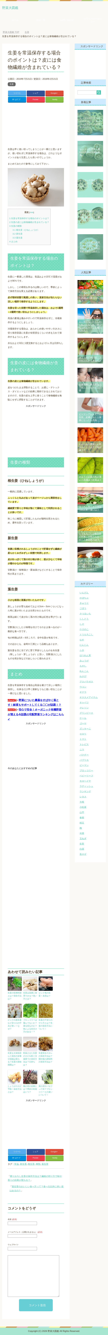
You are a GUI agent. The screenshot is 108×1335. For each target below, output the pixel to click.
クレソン (84, 709)
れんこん (84, 672)
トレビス (84, 745)
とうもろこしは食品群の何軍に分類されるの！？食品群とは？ (90, 537)
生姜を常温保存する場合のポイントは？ (29, 222)
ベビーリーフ (86, 777)
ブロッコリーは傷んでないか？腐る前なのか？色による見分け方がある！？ (30, 1028)
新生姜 (17, 238)
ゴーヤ (83, 724)
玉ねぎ (83, 839)
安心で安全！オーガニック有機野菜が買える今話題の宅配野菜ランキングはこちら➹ (36, 718)
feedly (55, 102)
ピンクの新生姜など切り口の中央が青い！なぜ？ (14, 1025)
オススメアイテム (89, 698)
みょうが (84, 662)
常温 (16, 1162)
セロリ (83, 735)
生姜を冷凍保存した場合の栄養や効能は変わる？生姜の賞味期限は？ (14, 1057)
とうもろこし (86, 635)
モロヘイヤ (85, 782)
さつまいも (85, 614)
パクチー (84, 756)
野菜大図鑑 (14, 7)
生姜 (12, 85)
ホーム (15, 21)
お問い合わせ (67, 21)
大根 (82, 803)
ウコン (83, 688)
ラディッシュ (86, 787)
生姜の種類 (15, 230)
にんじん (84, 646)
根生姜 (31, 1162)
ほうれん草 (85, 656)
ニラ (82, 750)
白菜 (82, 850)
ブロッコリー (86, 771)
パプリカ (84, 761)
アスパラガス (86, 682)
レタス (83, 797)
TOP (11, 33)
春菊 (82, 818)
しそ (82, 625)
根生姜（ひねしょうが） (26, 234)
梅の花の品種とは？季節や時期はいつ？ (30, 1084)
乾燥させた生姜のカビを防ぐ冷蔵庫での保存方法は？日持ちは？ (30, 1057)
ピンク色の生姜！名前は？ (45, 998)
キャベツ (84, 703)
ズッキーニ (85, 729)
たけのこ (84, 630)
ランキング (85, 792)
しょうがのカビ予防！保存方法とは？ (14, 1084)
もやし (83, 667)
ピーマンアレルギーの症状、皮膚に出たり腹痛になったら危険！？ (90, 418)
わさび (83, 677)
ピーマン (84, 766)
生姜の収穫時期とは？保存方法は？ (14, 998)
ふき (82, 651)
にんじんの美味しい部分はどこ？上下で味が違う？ (90, 448)
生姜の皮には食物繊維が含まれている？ (29, 226)
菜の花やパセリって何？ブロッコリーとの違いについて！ (45, 1086)
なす (82, 641)
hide (31, 216)
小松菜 (83, 808)
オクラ (83, 693)
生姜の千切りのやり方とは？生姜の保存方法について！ (45, 1026)
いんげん (84, 594)
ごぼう (83, 609)
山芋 (82, 813)
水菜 (82, 834)
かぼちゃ (84, 599)
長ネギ (83, 855)
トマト (83, 740)
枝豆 (82, 824)
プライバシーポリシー (93, 21)
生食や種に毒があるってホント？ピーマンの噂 (90, 388)
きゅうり (84, 604)
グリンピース (86, 714)
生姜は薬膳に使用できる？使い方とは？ (30, 999)
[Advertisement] (36, 127)
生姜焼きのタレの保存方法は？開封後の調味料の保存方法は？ (45, 1057)
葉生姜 (17, 241)
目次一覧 (41, 21)
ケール (83, 719)
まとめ (13, 245)
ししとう (84, 620)
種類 (38, 1162)
